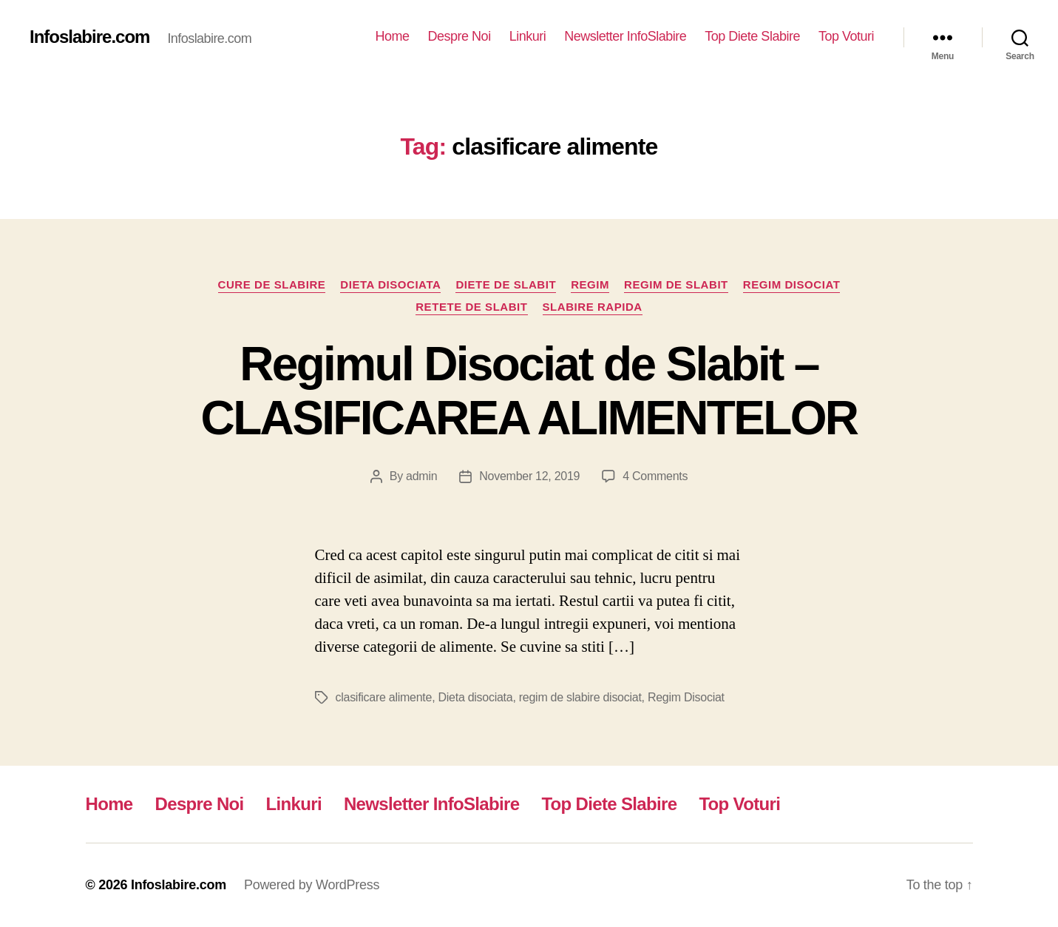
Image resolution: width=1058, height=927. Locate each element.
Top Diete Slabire (752, 36)
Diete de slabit (505, 284)
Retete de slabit (471, 306)
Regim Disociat (792, 284)
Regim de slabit (676, 284)
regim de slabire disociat (580, 697)
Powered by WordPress (311, 884)
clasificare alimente (384, 697)
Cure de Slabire (272, 284)
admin (421, 476)
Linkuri (527, 36)
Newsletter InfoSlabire (625, 36)
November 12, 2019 (529, 476)
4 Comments (655, 476)
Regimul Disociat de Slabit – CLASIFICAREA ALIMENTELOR (529, 391)
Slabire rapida (592, 306)
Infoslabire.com (89, 37)
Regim (590, 284)
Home (393, 36)
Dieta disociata (390, 284)
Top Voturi (846, 36)
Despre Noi (459, 36)
